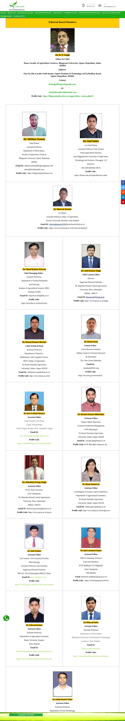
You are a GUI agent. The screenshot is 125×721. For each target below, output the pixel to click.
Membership (6, 16)
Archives (57, 13)
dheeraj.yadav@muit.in (91, 649)
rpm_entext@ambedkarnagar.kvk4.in (34, 436)
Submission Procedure (89, 13)
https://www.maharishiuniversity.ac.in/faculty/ (91, 656)
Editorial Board (25, 13)
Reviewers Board (43, 13)
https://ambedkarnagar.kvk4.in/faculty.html (34, 443)
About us (12, 13)
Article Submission (111, 13)
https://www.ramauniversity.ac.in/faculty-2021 (34, 659)
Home (3, 13)
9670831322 (90, 6)
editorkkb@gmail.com (109, 6)
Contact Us (19, 16)
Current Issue (70, 13)
